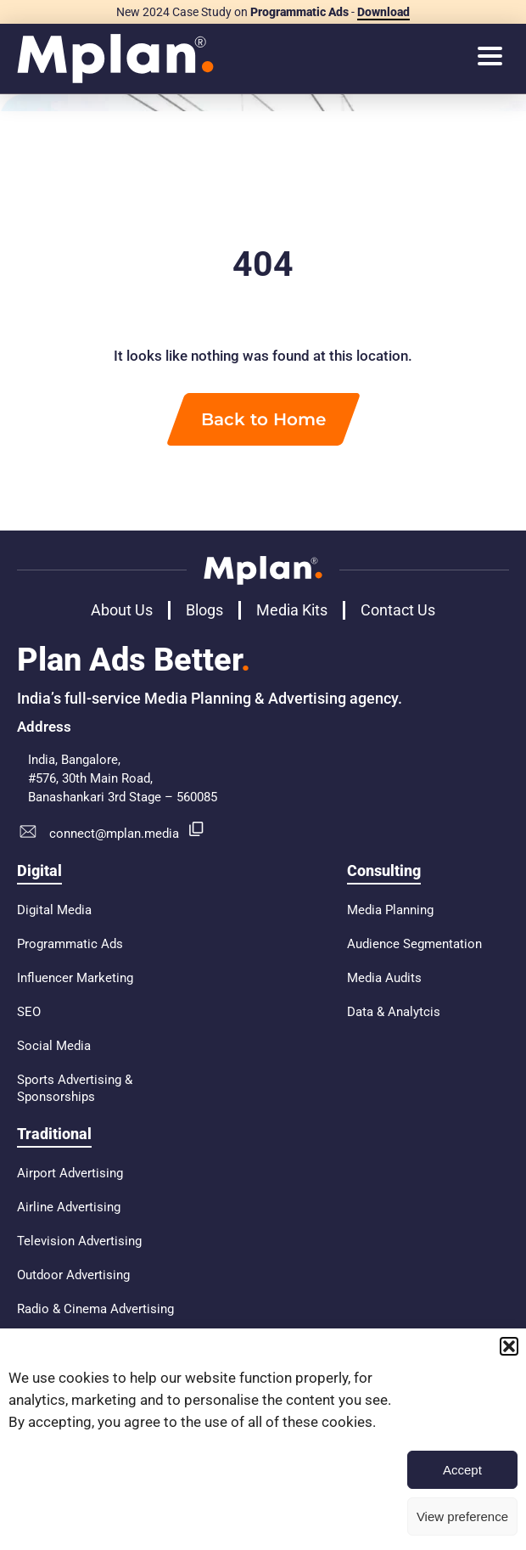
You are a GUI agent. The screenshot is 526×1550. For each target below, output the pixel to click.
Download (383, 12)
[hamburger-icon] (490, 58)
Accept (462, 1470)
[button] (509, 1346)
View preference (462, 1516)
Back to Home (263, 419)
